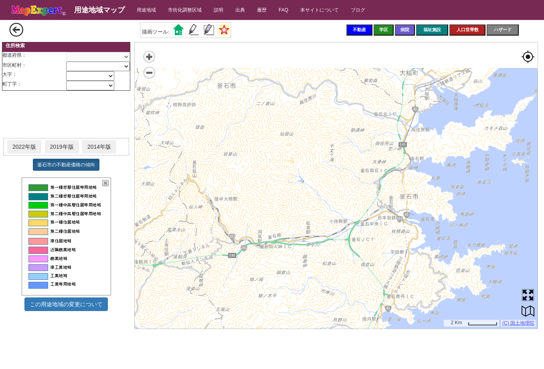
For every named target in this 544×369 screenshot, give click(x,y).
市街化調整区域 (185, 10)
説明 (218, 10)
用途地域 (146, 10)
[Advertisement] (66, 115)
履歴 (262, 10)
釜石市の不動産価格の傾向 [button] (66, 165)
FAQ (283, 10)
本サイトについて (319, 10)
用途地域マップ (99, 10)
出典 (240, 10)
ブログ (358, 10)
